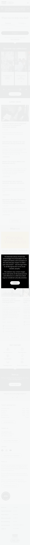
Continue (15, 283)
